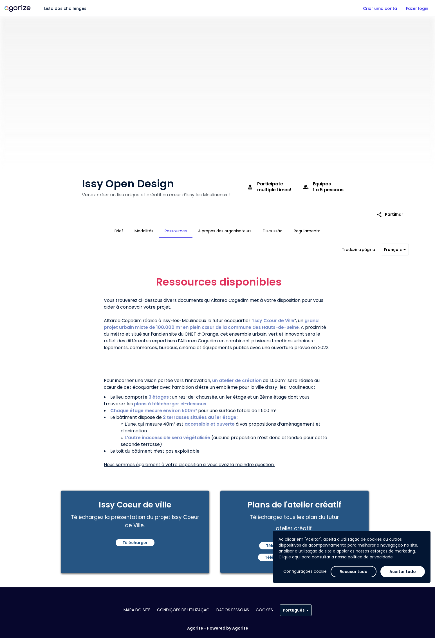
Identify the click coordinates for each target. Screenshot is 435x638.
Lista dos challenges (65, 8)
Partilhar (389, 207)
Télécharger (135, 540)
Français (395, 247)
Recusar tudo (353, 571)
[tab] (119, 231)
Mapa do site (137, 610)
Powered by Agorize (227, 628)
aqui (296, 557)
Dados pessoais (232, 610)
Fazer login (417, 8)
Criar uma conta (380, 8)
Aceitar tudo (402, 571)
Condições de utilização (183, 610)
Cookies (264, 610)
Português (296, 610)
